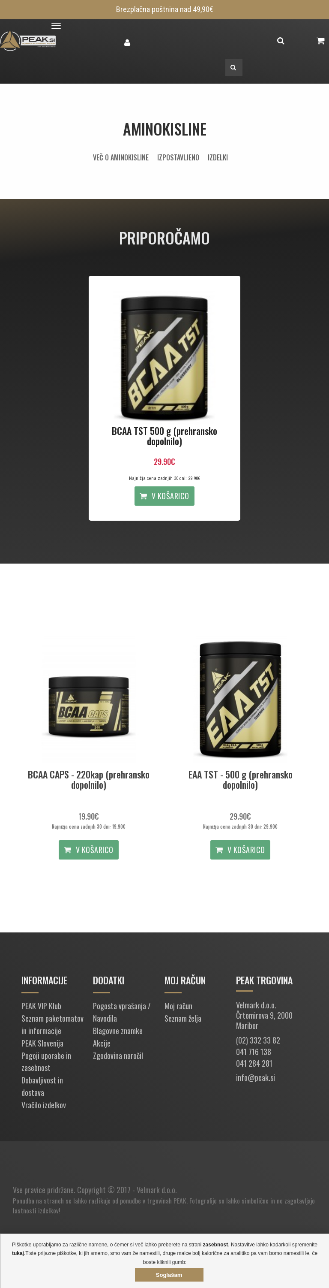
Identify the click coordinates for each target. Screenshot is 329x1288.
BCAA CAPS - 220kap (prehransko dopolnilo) (89, 779)
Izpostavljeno (178, 157)
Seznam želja (182, 1018)
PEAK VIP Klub (41, 1005)
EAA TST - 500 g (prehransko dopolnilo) (240, 779)
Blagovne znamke (118, 1030)
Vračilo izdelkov (43, 1104)
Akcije (102, 1043)
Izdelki (218, 157)
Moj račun (178, 1005)
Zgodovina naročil (118, 1055)
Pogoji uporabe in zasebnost (46, 1062)
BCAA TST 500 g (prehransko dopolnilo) (164, 436)
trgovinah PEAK (166, 1200)
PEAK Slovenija (42, 1043)
